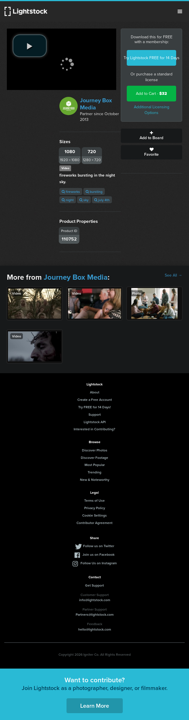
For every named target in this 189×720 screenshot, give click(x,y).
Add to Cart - (151, 94)
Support (95, 414)
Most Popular (95, 464)
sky (84, 199)
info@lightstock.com (94, 599)
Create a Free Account (94, 399)
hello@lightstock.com (94, 629)
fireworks (71, 191)
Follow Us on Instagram (99, 563)
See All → (173, 275)
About (94, 392)
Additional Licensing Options (151, 110)
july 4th (102, 199)
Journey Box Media (96, 104)
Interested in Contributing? (94, 429)
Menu (179, 11)
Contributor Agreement (94, 522)
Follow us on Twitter (98, 545)
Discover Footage (94, 457)
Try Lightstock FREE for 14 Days (151, 58)
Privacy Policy (94, 507)
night (68, 199)
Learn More (94, 705)
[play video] (30, 45)
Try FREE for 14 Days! (94, 407)
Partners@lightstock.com (95, 614)
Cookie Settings (94, 515)
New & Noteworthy (94, 479)
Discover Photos (94, 450)
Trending (94, 472)
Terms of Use (94, 500)
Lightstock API (95, 421)
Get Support (94, 585)
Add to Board (151, 136)
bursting (94, 191)
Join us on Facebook (98, 554)
